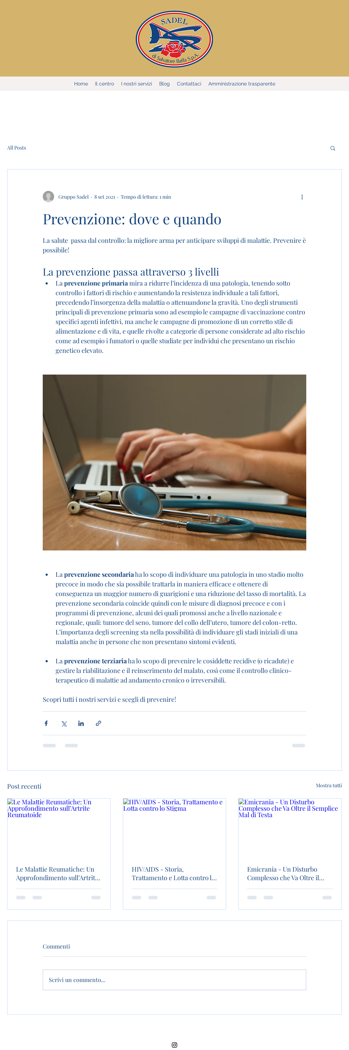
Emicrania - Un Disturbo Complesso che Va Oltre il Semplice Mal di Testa (283, 873)
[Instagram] (174, 1045)
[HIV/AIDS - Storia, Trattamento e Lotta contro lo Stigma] (174, 827)
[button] (332, 148)
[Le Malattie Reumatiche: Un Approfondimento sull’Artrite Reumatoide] (58, 827)
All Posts (16, 147)
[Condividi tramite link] (98, 723)
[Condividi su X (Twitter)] (63, 723)
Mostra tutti (329, 785)
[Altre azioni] (302, 196)
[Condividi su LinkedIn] (81, 723)
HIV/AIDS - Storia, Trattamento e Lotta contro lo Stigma (173, 873)
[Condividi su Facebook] (46, 723)
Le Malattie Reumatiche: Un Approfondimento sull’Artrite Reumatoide (57, 873)
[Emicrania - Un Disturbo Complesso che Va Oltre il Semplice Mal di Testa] (290, 827)
